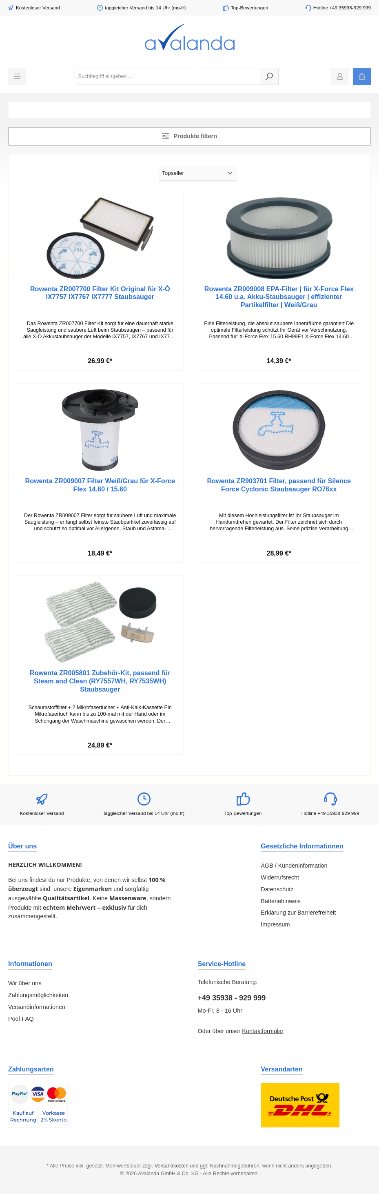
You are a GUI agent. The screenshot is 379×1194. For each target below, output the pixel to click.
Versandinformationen (36, 1007)
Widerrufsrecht (280, 877)
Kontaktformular (262, 1031)
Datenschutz (277, 889)
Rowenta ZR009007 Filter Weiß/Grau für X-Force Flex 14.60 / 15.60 (100, 485)
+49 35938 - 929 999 (232, 998)
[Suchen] (269, 77)
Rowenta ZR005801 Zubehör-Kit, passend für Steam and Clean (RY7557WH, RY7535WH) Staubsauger (100, 681)
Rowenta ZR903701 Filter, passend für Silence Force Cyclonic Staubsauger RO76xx (279, 485)
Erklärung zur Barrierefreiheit (298, 912)
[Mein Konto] (340, 76)
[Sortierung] (198, 173)
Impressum (275, 924)
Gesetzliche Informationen (302, 846)
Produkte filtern (189, 135)
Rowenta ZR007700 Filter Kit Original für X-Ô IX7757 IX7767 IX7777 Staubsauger (100, 293)
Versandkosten (171, 1166)
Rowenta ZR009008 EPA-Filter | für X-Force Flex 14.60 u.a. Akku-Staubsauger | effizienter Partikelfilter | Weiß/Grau (279, 297)
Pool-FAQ (20, 1018)
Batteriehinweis (281, 901)
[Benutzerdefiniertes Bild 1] (38, 1105)
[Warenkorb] (362, 76)
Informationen (30, 963)
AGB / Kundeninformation (294, 865)
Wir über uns (25, 983)
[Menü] (17, 76)
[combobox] (168, 77)
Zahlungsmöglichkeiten (38, 995)
